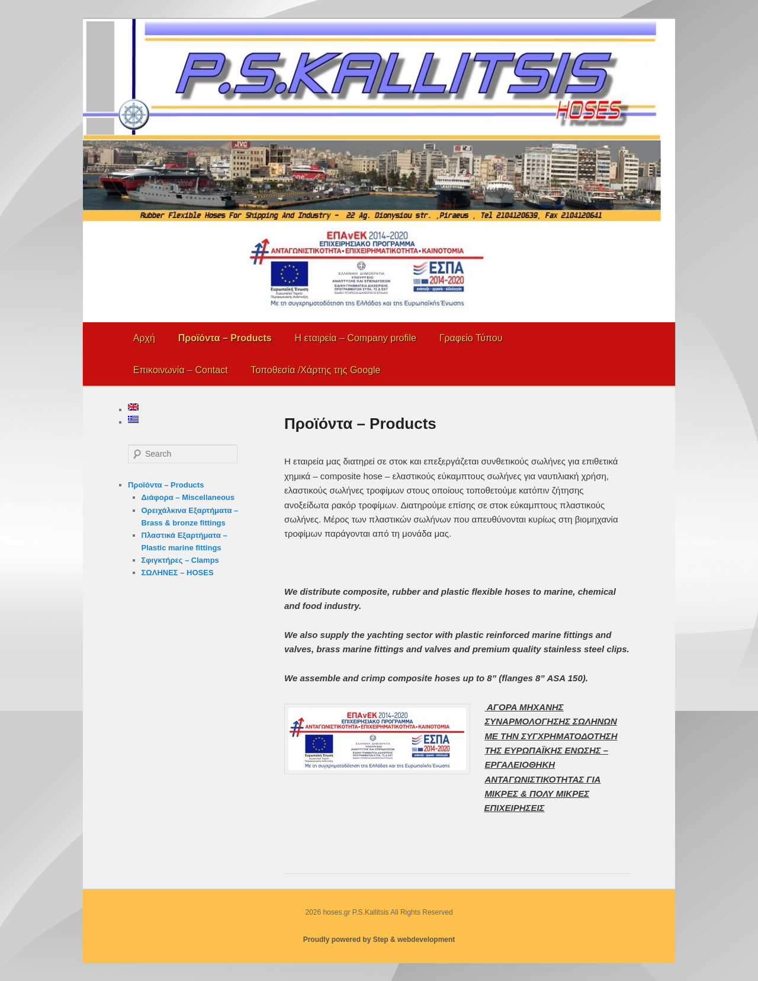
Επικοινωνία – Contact (180, 370)
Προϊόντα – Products (225, 338)
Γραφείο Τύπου (471, 338)
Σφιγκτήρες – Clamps (180, 560)
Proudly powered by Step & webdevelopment (379, 939)
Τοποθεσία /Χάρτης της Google (315, 370)
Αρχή (144, 338)
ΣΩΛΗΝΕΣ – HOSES (178, 572)
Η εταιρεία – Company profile (355, 338)
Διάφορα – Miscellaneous (188, 497)
